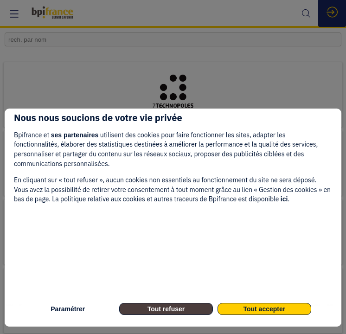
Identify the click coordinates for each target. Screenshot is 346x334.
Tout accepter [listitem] (264, 309)
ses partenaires (75, 135)
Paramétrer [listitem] (68, 309)
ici (284, 199)
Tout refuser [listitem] (166, 309)
